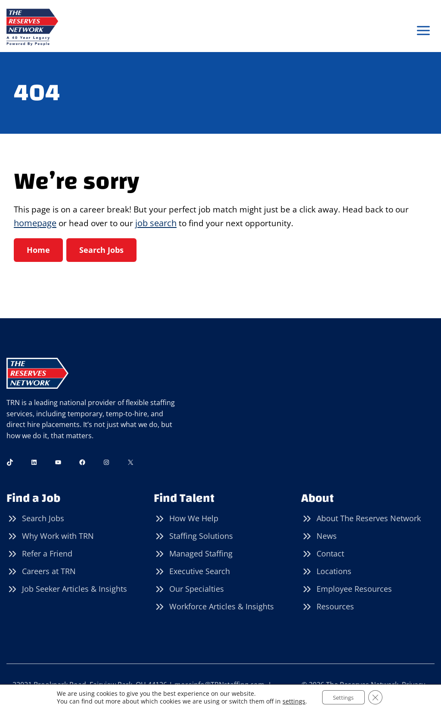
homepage (35, 224)
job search (158, 224)
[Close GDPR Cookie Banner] (378, 696)
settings (290, 700)
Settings (342, 696)
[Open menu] (423, 31)
